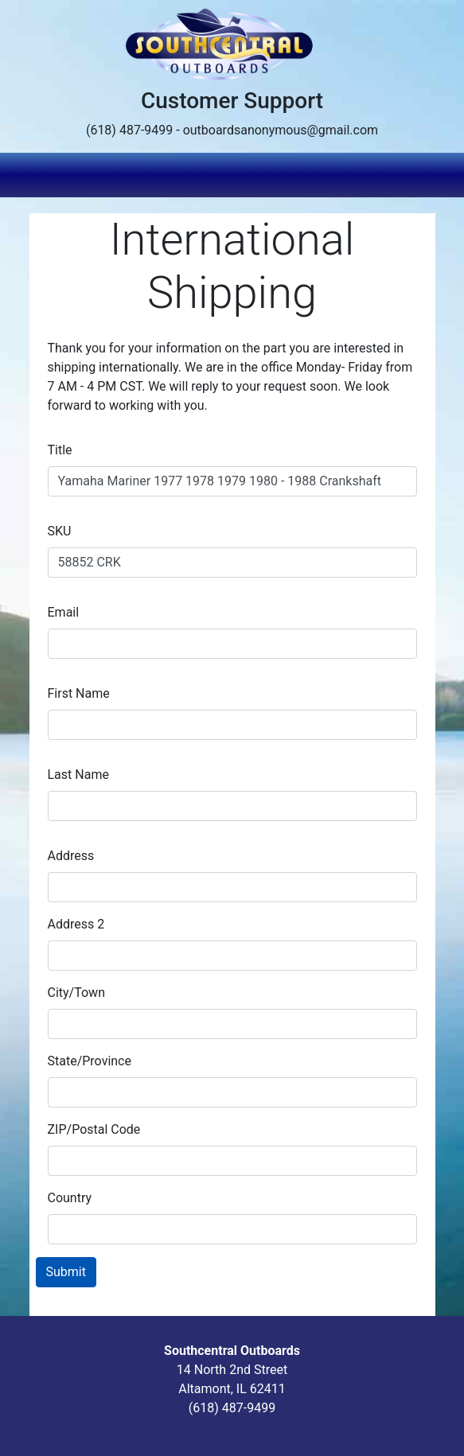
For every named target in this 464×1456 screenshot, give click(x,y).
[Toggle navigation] (425, 175)
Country (70, 1197)
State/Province (89, 1061)
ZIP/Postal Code (94, 1129)
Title (60, 449)
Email (64, 612)
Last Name (78, 774)
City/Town (76, 992)
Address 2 (76, 924)
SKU (60, 531)
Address (71, 855)
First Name (79, 693)
